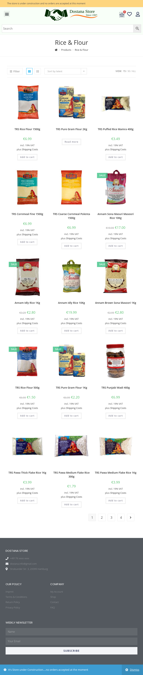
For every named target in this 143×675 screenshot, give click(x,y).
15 (124, 71)
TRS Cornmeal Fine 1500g (27, 214)
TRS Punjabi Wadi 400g (115, 387)
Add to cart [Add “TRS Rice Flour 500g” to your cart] (27, 415)
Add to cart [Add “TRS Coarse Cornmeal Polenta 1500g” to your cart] (71, 245)
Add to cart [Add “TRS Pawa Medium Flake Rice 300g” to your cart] (71, 504)
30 (129, 71)
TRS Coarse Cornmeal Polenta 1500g (71, 216)
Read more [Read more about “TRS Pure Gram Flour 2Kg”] (71, 141)
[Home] (56, 49)
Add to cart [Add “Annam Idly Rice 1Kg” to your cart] (27, 330)
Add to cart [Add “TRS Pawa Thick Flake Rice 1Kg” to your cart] (27, 500)
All (134, 71)
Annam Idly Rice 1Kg (27, 302)
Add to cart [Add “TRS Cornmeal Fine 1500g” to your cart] (27, 242)
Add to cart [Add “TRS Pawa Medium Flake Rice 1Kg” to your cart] (115, 500)
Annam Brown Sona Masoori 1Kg (115, 302)
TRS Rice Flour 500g (27, 387)
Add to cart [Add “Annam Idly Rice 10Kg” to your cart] (71, 330)
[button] (7, 14)
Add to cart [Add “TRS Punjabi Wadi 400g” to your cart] (115, 415)
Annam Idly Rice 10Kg (71, 302)
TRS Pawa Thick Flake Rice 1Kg (27, 472)
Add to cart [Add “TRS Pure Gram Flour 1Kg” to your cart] (71, 415)
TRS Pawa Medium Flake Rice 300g (71, 474)
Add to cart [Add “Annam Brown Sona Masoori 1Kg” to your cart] (115, 330)
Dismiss (134, 669)
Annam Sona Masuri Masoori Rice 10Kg (116, 216)
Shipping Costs (30, 149)
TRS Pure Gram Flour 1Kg (71, 387)
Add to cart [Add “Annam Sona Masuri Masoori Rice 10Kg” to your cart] (115, 245)
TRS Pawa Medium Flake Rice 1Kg (115, 472)
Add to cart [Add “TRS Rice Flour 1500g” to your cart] (27, 157)
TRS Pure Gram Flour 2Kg (71, 129)
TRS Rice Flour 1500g (27, 129)
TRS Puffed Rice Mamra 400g (116, 129)
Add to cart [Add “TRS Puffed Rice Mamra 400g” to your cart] (115, 157)
